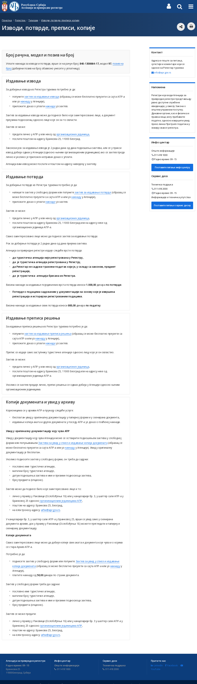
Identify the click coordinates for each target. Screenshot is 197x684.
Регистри (20, 20)
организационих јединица (71, 215)
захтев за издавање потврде (92, 190)
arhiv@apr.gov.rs (50, 505)
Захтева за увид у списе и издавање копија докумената (71, 439)
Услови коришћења (127, 679)
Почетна (7, 20)
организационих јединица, (72, 132)
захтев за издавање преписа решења (47, 331)
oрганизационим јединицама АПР (59, 496)
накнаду (25, 100)
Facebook (171, 660)
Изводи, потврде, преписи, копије (60, 20)
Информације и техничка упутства (171, 197)
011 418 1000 (159, 155)
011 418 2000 (159, 188)
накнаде (50, 105)
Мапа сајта (147, 679)
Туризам (33, 20)
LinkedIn (157, 660)
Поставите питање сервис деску (172, 205)
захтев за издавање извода (41, 96)
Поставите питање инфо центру (172, 167)
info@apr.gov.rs (161, 72)
